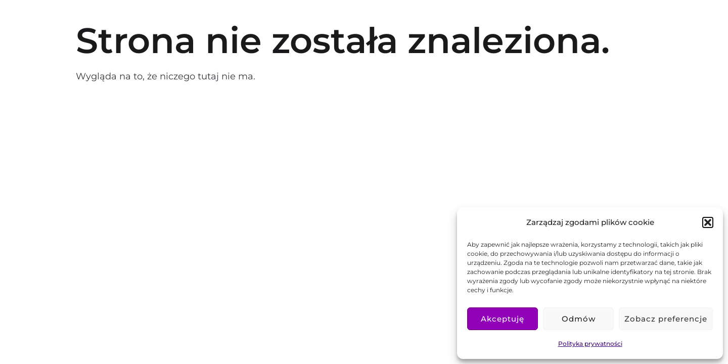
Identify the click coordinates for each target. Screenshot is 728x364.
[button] (708, 222)
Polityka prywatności (590, 343)
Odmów (579, 319)
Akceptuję (502, 319)
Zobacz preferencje (665, 319)
